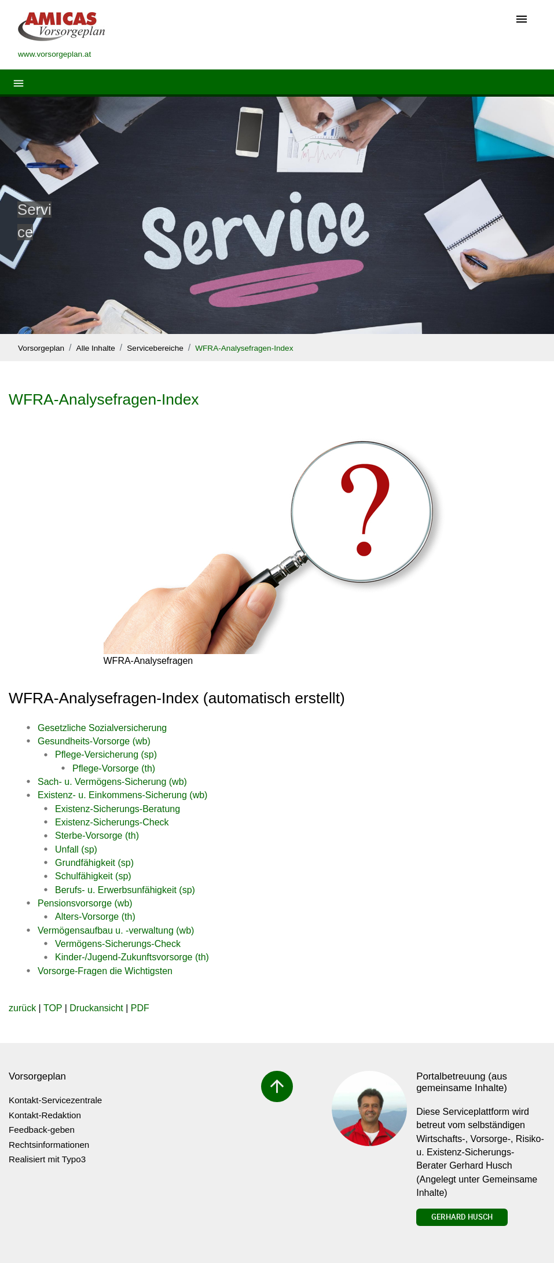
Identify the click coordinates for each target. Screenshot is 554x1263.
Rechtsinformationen (49, 1145)
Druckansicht (96, 1008)
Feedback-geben (42, 1130)
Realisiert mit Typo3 (47, 1159)
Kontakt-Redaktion (45, 1115)
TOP (52, 1008)
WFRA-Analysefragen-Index (244, 348)
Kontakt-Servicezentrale (55, 1100)
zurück (22, 1008)
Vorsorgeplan (41, 348)
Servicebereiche (155, 348)
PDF (140, 1008)
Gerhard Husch (462, 1216)
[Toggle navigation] (521, 20)
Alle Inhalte (95, 348)
